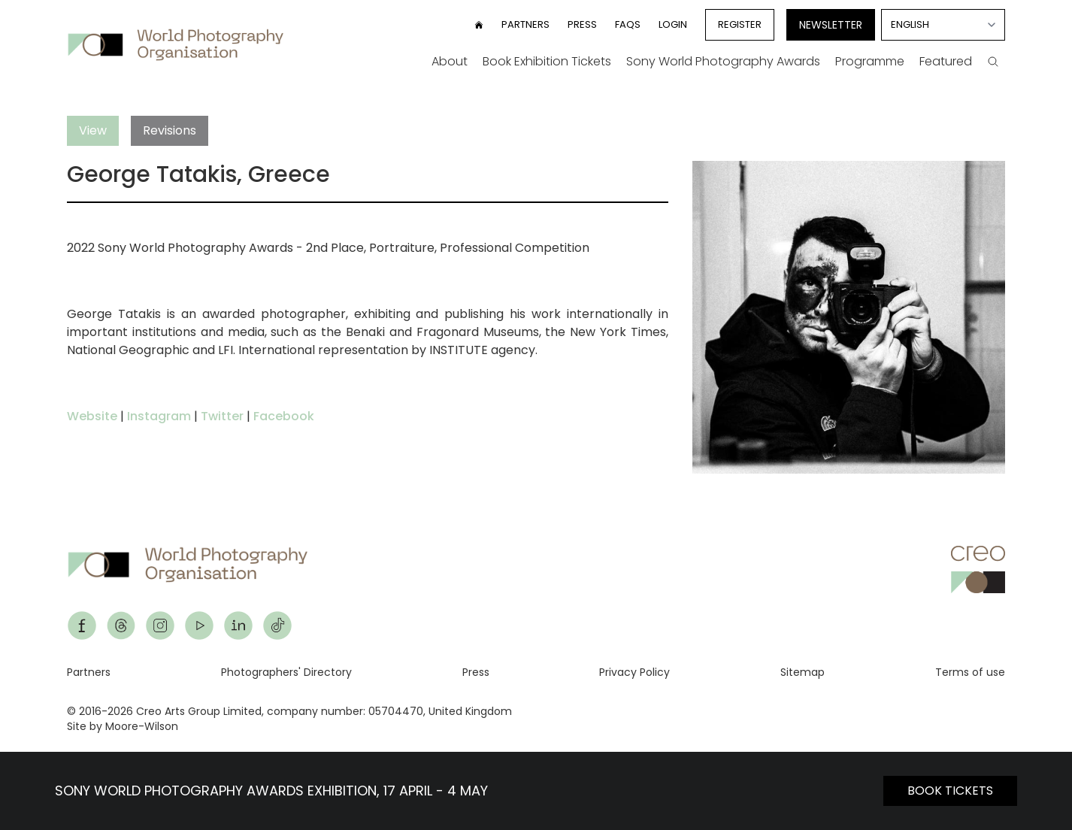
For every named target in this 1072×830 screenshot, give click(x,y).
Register (740, 24)
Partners (525, 24)
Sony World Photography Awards (723, 61)
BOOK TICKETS (950, 790)
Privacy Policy (634, 672)
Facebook (283, 416)
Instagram (159, 416)
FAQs (627, 24)
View (93, 130)
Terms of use (970, 672)
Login (673, 24)
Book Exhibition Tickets (547, 61)
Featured (945, 61)
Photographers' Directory (286, 672)
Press (582, 24)
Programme (869, 61)
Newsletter (830, 24)
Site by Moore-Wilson (122, 726)
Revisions (169, 130)
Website (92, 416)
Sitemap (802, 672)
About (450, 61)
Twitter (222, 416)
